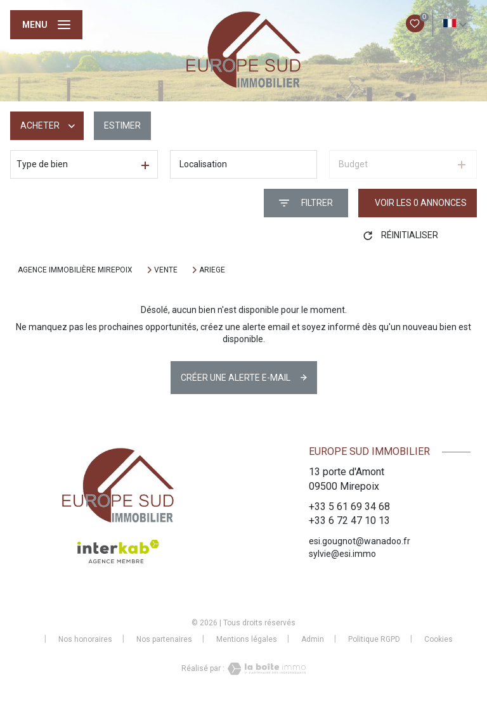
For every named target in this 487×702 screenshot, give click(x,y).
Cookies (438, 639)
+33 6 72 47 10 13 (349, 520)
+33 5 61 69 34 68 (349, 507)
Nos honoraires (85, 639)
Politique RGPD (374, 639)
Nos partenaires (164, 639)
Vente (166, 270)
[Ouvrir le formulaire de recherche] (306, 203)
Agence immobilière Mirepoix (75, 269)
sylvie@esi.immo (342, 554)
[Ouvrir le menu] (46, 24)
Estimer (122, 125)
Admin (312, 639)
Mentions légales (246, 639)
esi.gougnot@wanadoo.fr (359, 541)
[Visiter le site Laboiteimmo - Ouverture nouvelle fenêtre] (265, 669)
